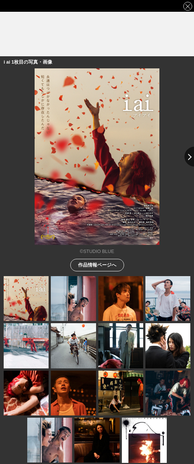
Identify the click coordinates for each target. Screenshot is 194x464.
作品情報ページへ (97, 264)
